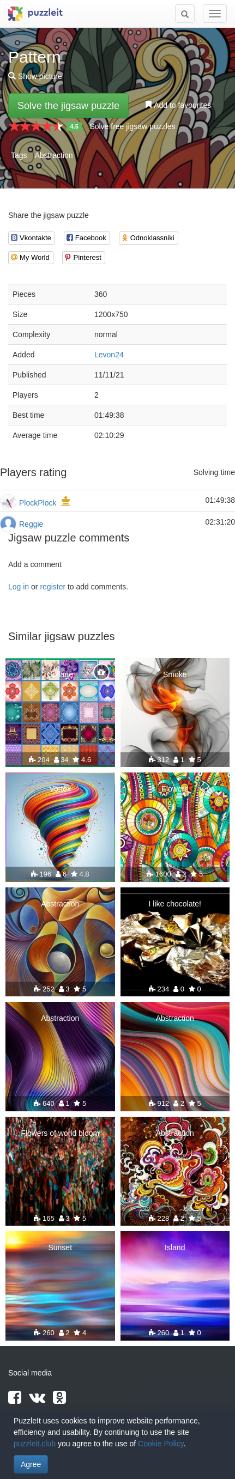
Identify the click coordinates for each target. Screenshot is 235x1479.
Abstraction (53, 155)
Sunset (60, 1247)
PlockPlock (37, 502)
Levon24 (109, 354)
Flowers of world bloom (60, 1133)
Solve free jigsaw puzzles (132, 126)
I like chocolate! (175, 903)
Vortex (60, 788)
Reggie (31, 524)
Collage (60, 674)
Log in (18, 586)
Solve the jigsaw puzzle (68, 105)
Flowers (174, 788)
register (52, 586)
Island (175, 1247)
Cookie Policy (161, 1443)
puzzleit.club (35, 1443)
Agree (31, 1464)
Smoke (175, 674)
